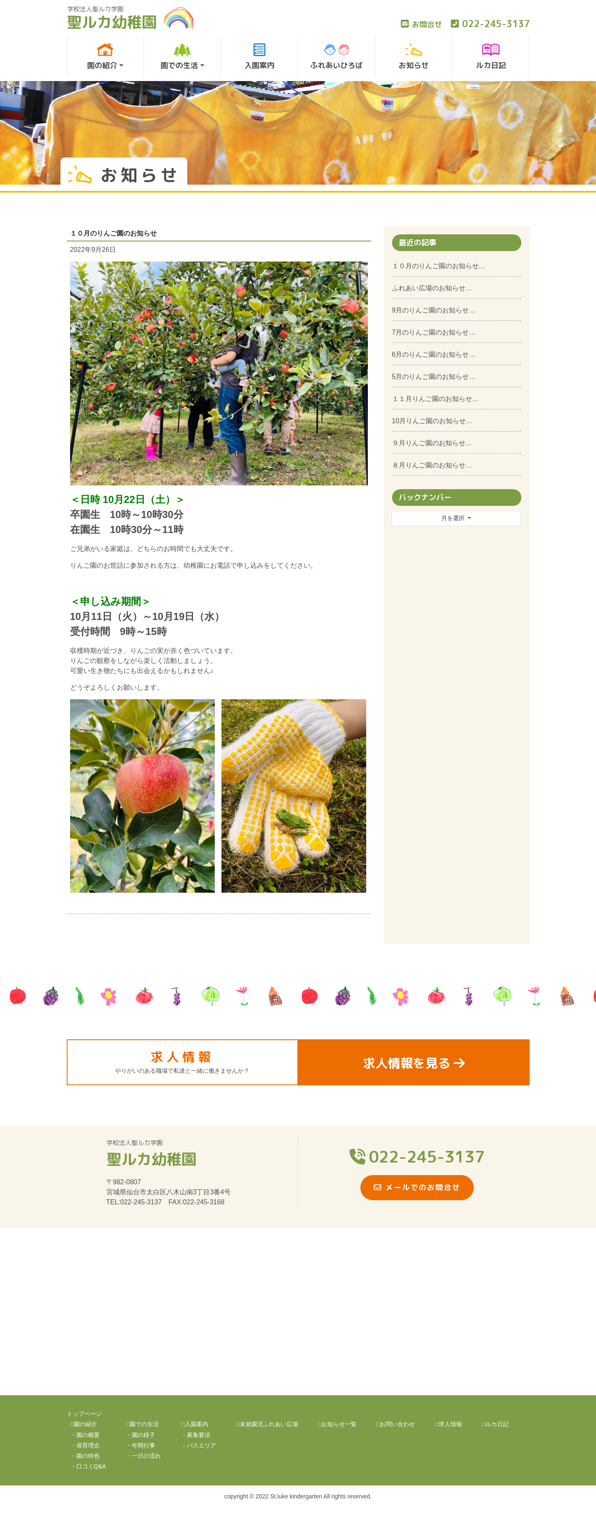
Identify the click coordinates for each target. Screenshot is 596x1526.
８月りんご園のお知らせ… (432, 465)
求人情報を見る (414, 1063)
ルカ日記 (491, 57)
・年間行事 (140, 1445)
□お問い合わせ (396, 1424)
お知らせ (414, 57)
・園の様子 (140, 1435)
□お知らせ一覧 (337, 1424)
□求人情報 (448, 1424)
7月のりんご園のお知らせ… (434, 332)
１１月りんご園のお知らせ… (435, 398)
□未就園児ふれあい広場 (267, 1424)
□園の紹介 (83, 1424)
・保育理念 (85, 1445)
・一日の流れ (143, 1455)
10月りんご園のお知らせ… (432, 420)
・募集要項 (195, 1435)
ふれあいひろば (336, 57)
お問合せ (421, 24)
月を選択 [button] (453, 518)
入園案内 (259, 57)
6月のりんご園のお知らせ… (434, 354)
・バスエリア (198, 1445)
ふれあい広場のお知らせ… (432, 288)
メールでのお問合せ (417, 1187)
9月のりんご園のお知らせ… (434, 310)
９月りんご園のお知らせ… (432, 443)
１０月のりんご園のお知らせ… (438, 265)
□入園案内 (194, 1424)
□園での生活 (142, 1424)
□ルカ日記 (495, 1424)
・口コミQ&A (88, 1466)
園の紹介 (102, 57)
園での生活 (179, 57)
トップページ (84, 1413)
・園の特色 (85, 1455)
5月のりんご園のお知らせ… (434, 376)
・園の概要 (85, 1435)
